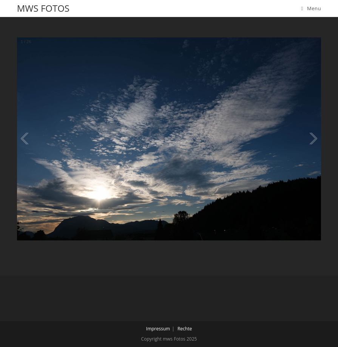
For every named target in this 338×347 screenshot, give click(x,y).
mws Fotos (43, 8)
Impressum (158, 328)
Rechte (184, 328)
